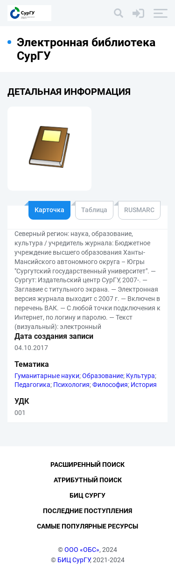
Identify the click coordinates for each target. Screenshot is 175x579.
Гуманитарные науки (46, 375)
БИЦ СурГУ (73, 560)
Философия (110, 384)
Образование (102, 375)
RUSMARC (139, 210)
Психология (71, 384)
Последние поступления (87, 511)
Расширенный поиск (87, 464)
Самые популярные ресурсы (87, 526)
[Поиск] (118, 13)
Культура (140, 375)
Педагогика (32, 384)
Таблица (94, 210)
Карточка (49, 210)
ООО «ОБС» (81, 549)
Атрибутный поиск (88, 480)
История (144, 384)
